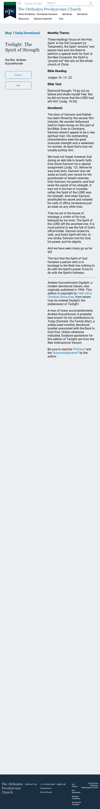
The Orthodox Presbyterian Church (49, 9)
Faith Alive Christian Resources (70, 295)
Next (18, 85)
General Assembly (43, 18)
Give (61, 18)
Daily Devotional (27, 33)
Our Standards (76, 791)
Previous (18, 75)
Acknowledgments (65, 353)
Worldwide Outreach (76, 803)
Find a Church (46, 792)
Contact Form (46, 788)
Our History (75, 785)
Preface (79, 349)
